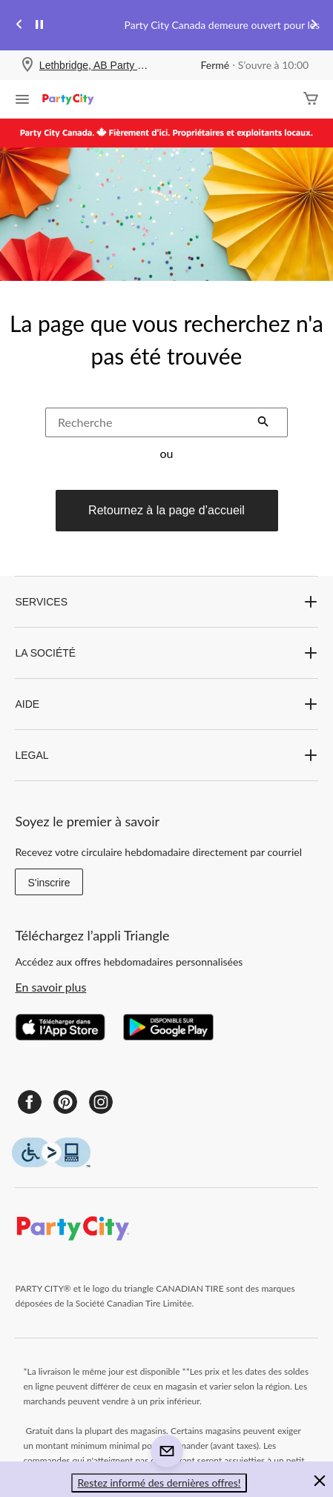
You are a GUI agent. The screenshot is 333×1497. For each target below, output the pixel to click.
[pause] (39, 25)
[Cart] (310, 99)
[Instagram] (101, 1102)
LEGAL (166, 755)
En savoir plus (50, 987)
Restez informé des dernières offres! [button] (158, 1482)
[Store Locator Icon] (27, 65)
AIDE (166, 704)
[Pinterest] (65, 1102)
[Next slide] (313, 25)
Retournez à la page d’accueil (166, 510)
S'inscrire (48, 883)
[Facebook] (30, 1102)
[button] (263, 423)
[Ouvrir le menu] (22, 100)
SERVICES (166, 601)
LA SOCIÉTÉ (166, 652)
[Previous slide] (19, 25)
